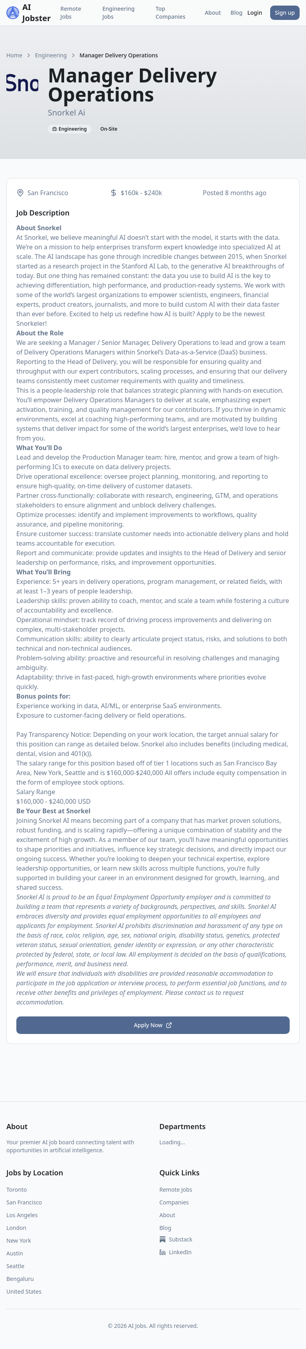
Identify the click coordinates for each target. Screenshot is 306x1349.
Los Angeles (21, 1215)
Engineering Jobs (118, 12)
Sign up (285, 12)
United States (23, 1291)
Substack (175, 1239)
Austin (14, 1253)
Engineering (51, 55)
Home (14, 55)
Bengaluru (20, 1278)
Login (254, 12)
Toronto (16, 1189)
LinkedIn (175, 1252)
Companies (174, 1202)
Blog (237, 12)
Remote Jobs (71, 12)
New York (18, 1240)
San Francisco (24, 1202)
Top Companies (170, 12)
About (213, 12)
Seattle (15, 1266)
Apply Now (153, 1025)
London (16, 1228)
